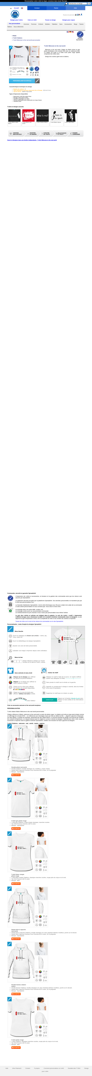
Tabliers (9, 26)
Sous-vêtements (18, 26)
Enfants (40, 24)
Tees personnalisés (14, 23)
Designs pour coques (68, 20)
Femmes (33, 24)
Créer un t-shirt (32, 20)
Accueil (16, 8)
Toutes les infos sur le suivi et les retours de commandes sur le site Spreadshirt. (40, 621)
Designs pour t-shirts (16, 20)
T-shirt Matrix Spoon (56, 122)
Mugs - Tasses (78, 24)
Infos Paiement (16, 1068)
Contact (37, 8)
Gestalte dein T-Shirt (74, 1068)
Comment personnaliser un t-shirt (54, 1068)
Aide (75, 8)
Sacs (60, 24)
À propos (37, 1068)
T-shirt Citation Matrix (42, 122)
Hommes (26, 24)
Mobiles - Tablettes (51, 24)
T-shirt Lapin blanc (69, 122)
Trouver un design (50, 20)
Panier (56, 8)
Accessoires (68, 24)
